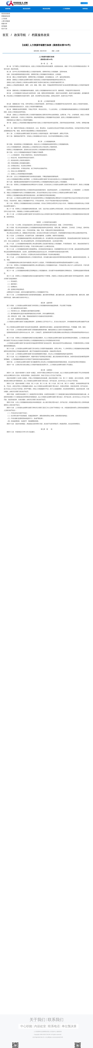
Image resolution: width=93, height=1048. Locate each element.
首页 (5, 35)
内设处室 (40, 1026)
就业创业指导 (26, 8)
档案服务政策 (40, 35)
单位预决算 (69, 1026)
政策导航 (20, 35)
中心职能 (26, 1026)
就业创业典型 (46, 8)
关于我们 (37, 1019)
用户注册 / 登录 (84, 3)
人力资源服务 (66, 8)
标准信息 (85, 8)
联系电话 (54, 1026)
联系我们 (55, 1019)
